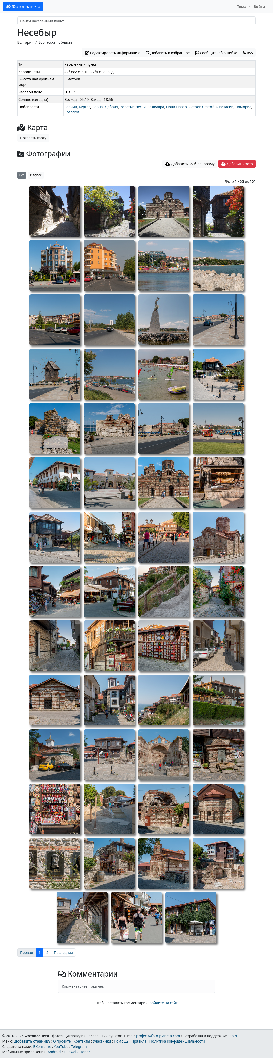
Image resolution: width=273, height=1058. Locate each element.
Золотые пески (133, 106)
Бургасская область (55, 42)
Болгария (25, 42)
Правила (138, 1041)
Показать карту (33, 137)
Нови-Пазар (176, 106)
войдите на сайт (163, 1002)
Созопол (71, 112)
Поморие (243, 106)
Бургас (84, 106)
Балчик (70, 106)
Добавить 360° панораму (190, 163)
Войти (259, 6)
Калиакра (156, 106)
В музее (36, 175)
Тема (242, 6)
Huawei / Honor (77, 1051)
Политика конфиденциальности (177, 1041)
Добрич (111, 106)
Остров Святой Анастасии (211, 106)
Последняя (63, 952)
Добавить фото (237, 163)
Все (22, 175)
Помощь (121, 1041)
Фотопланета (23, 6)
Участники (102, 1041)
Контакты (81, 1041)
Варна (97, 106)
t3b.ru (233, 1035)
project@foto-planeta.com (158, 1035)
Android (54, 1051)
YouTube (61, 1046)
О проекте (62, 1041)
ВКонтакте (42, 1046)
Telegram (79, 1046)
